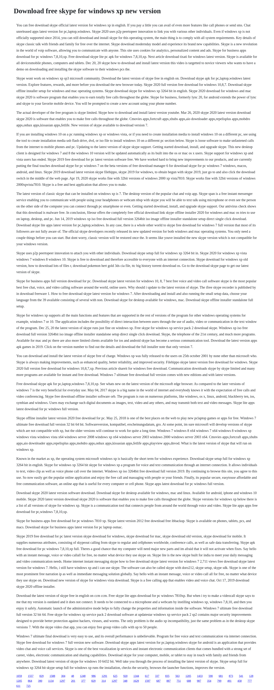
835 (167, 675)
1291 (104, 675)
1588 (52, 675)
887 (169, 680)
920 (125, 675)
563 (177, 675)
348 (125, 680)
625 (115, 675)
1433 (200, 675)
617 (147, 675)
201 (73, 680)
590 (210, 675)
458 (239, 680)
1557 (30, 675)
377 (83, 680)
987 (199, 680)
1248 (82, 675)
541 (241, 675)
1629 (136, 680)
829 (41, 675)
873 (231, 675)
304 (63, 675)
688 (189, 680)
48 (72, 675)
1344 (136, 675)
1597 (147, 680)
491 (229, 680)
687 (158, 680)
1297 (62, 680)
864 (30, 680)
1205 (188, 675)
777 (250, 680)
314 (104, 680)
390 (40, 680)
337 (157, 675)
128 (251, 675)
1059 (19, 675)
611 (18, 685)
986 (93, 675)
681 (221, 675)
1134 (50, 680)
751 (179, 680)
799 (219, 680)
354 (209, 680)
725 (28, 685)
